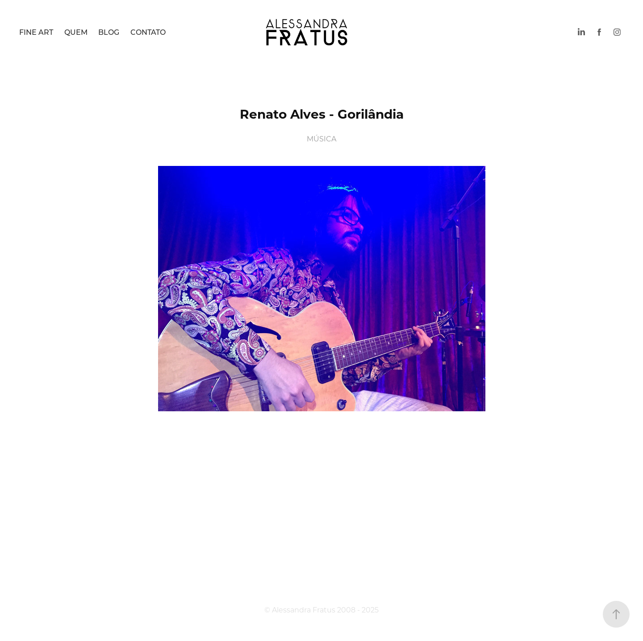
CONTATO (148, 32)
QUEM (76, 32)
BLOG (108, 32)
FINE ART (36, 32)
